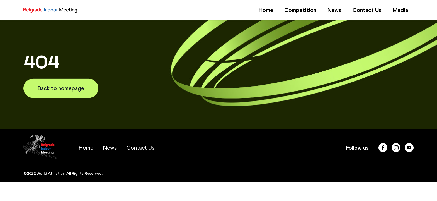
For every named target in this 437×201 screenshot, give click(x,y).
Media (400, 10)
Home (266, 10)
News (334, 10)
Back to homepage (61, 88)
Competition (300, 10)
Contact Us (367, 10)
